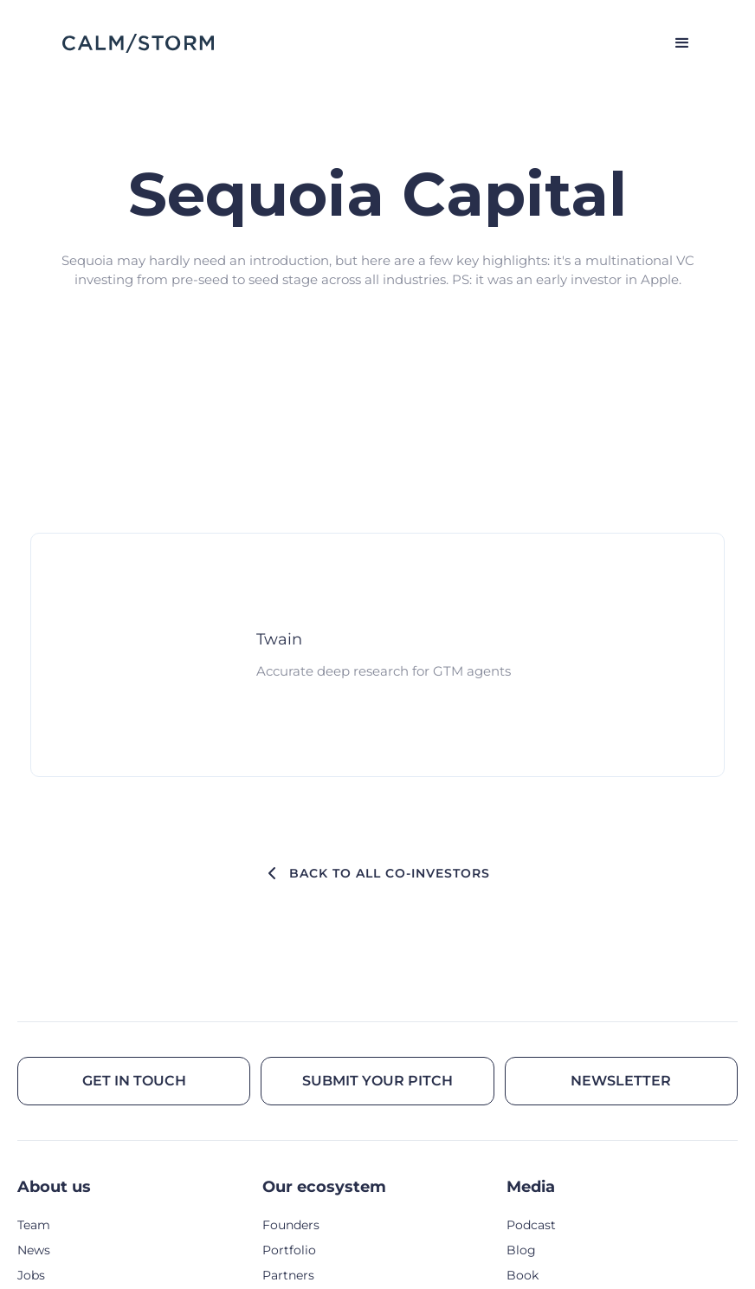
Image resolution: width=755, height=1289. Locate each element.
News (33, 1250)
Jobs (31, 1275)
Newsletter (621, 1080)
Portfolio (289, 1250)
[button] (674, 43)
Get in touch (134, 1080)
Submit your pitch (377, 1080)
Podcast (531, 1225)
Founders (290, 1225)
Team (33, 1225)
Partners (288, 1275)
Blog (521, 1250)
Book (523, 1275)
